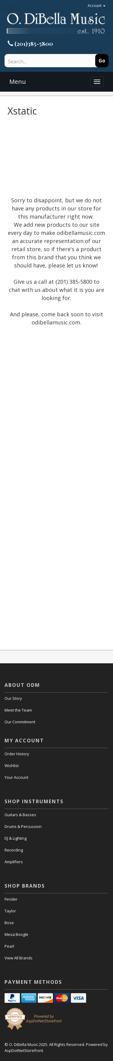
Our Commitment (20, 722)
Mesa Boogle (16, 934)
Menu (17, 81)
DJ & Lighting (16, 838)
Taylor (10, 911)
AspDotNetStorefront (24, 1050)
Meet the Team (18, 710)
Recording (14, 850)
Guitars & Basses (20, 814)
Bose (9, 922)
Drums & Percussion (23, 826)
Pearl (9, 946)
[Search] (41, 61)
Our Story (13, 698)
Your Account (16, 777)
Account (96, 5)
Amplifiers (14, 861)
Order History (17, 753)
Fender (11, 899)
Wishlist (12, 765)
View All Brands (19, 958)
